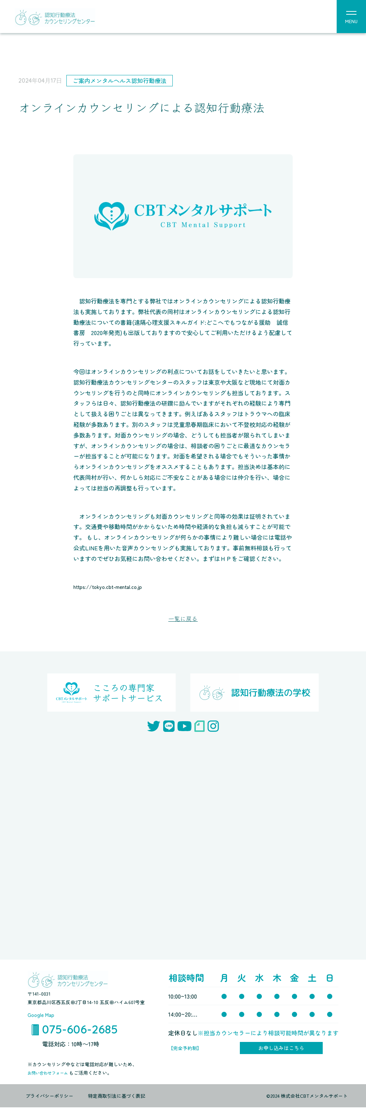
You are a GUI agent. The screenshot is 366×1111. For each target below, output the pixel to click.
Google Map (43, 1015)
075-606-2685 (80, 1031)
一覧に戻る (183, 619)
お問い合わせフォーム (52, 1075)
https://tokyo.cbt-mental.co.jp (114, 586)
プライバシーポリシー (49, 1099)
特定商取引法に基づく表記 (116, 1099)
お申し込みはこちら (281, 1050)
